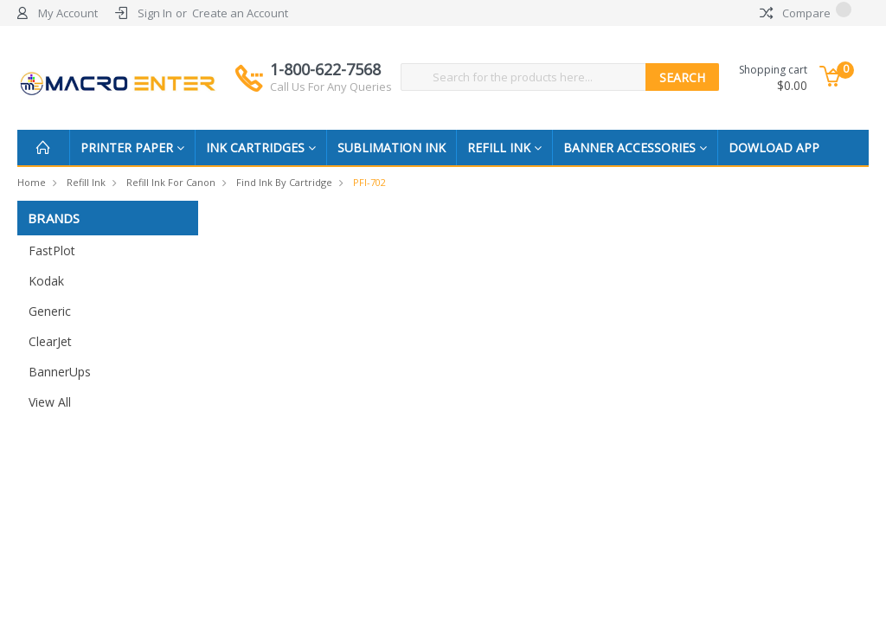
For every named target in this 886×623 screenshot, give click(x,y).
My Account (68, 13)
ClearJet (50, 341)
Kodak (46, 281)
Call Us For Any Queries (331, 86)
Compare (805, 13)
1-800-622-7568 (331, 77)
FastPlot (52, 250)
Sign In (155, 13)
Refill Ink (504, 147)
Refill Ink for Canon (170, 182)
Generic (50, 311)
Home (31, 182)
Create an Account (240, 13)
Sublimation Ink (391, 147)
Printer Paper (132, 147)
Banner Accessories (635, 147)
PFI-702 (369, 182)
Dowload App (774, 147)
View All (50, 402)
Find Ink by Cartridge (284, 182)
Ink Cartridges (261, 147)
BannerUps (60, 371)
